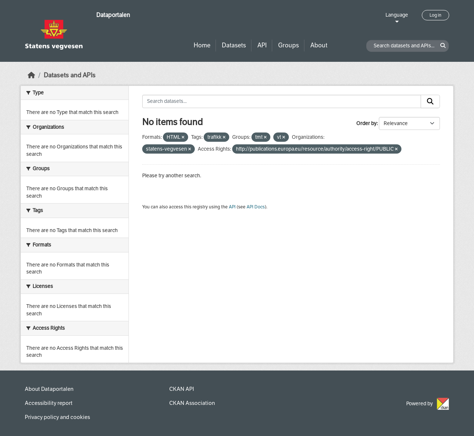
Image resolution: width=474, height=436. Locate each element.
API (262, 45)
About (318, 45)
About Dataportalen (49, 389)
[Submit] (430, 101)
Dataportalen (113, 15)
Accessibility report (49, 403)
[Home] (31, 75)
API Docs (256, 206)
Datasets (234, 45)
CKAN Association (192, 403)
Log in (435, 15)
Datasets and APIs (70, 75)
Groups (288, 45)
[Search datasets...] (281, 101)
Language (396, 15)
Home (202, 45)
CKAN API (181, 389)
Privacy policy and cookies (57, 417)
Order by (366, 123)
